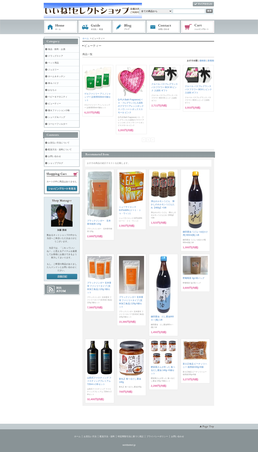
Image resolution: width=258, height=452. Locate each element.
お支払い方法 (90, 436)
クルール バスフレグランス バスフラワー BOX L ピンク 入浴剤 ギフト (198, 89)
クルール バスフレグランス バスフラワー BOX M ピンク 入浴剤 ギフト (164, 87)
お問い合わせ (163, 27)
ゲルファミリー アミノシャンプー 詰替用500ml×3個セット (97, 96)
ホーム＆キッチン (56, 76)
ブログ (129, 27)
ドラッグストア (55, 56)
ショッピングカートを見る (62, 189)
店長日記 (62, 277)
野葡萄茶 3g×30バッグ (193, 278)
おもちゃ (52, 90)
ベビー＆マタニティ (57, 97)
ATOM (61, 291)
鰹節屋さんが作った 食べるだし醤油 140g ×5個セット (163, 370)
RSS (58, 288)
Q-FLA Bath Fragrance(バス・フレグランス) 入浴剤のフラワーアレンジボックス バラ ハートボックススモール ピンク (131, 106)
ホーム (61, 27)
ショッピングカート (198, 27)
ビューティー (54, 103)
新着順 (211, 60)
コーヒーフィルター (57, 124)
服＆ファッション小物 (59, 110)
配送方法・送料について (60, 149)
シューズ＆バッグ (56, 117)
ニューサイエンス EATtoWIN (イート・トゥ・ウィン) (130, 210)
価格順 (202, 60)
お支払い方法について (59, 142)
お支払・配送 (95, 27)
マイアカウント (203, 4)
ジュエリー (53, 69)
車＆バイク (53, 83)
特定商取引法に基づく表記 (131, 436)
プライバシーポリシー (157, 436)
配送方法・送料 (107, 436)
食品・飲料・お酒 (56, 49)
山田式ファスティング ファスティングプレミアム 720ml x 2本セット (99, 381)
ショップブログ (55, 163)
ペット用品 (53, 63)
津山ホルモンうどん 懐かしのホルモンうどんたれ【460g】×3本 (163, 204)
